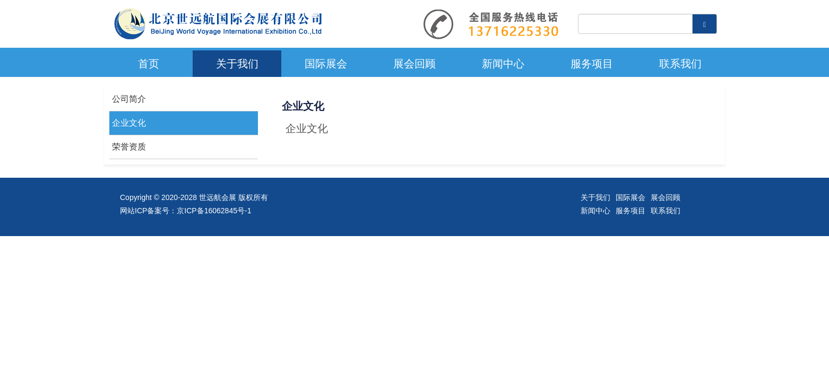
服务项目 (592, 64)
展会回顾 (414, 64)
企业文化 (129, 122)
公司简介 (129, 98)
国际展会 (326, 64)
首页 (148, 64)
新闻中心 (503, 64)
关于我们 (237, 64)
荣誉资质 (129, 146)
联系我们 (680, 64)
